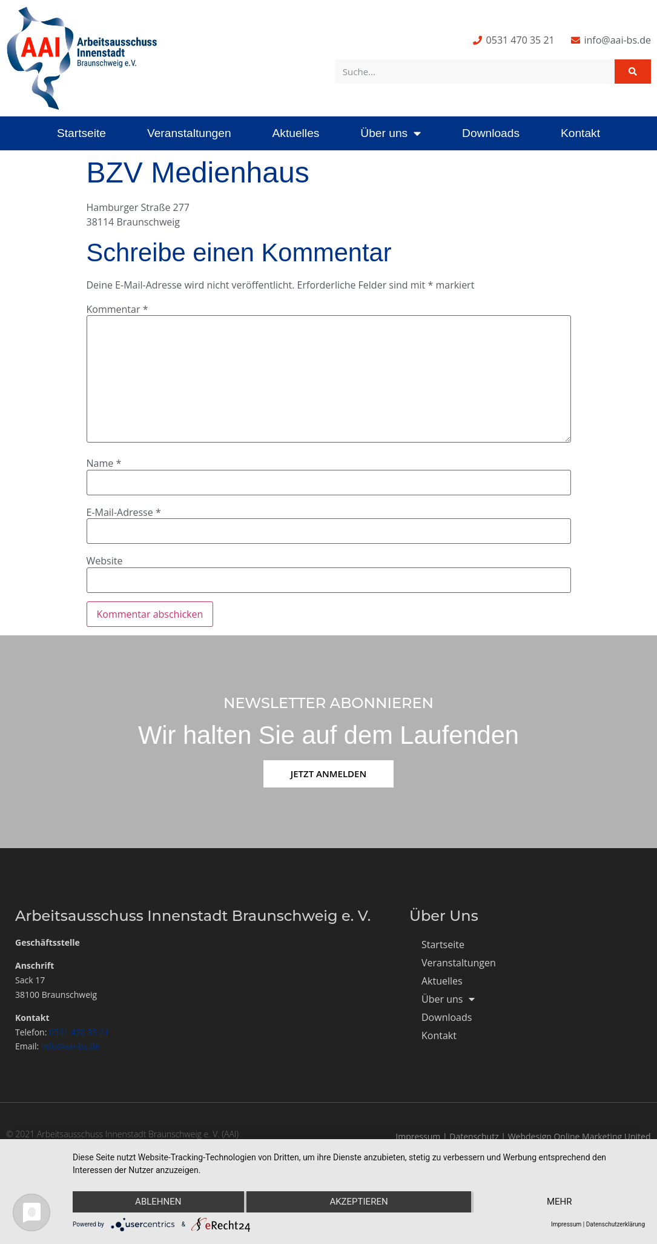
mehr (560, 1202)
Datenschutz (473, 1136)
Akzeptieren (358, 1202)
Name (104, 463)
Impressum (417, 1136)
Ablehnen (157, 1202)
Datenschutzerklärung (615, 1224)
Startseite (81, 133)
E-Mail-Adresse (124, 512)
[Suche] (633, 71)
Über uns (390, 133)
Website (105, 561)
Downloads (491, 133)
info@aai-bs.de (70, 1046)
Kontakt (580, 133)
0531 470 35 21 (79, 1032)
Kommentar (117, 309)
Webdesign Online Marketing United (579, 1136)
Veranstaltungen (189, 133)
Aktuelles (296, 133)
